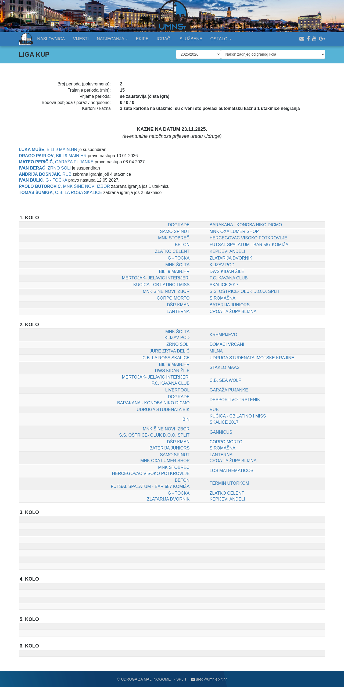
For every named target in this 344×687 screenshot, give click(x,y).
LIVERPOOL (177, 390)
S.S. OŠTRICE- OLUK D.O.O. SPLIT (245, 291)
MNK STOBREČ (173, 238)
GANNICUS (221, 432)
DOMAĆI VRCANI (227, 344)
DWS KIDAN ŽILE (227, 271)
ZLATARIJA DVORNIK (231, 258)
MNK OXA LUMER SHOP (234, 231)
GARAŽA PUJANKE (74, 162)
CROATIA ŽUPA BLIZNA (233, 311)
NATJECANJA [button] (112, 39)
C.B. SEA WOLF (225, 380)
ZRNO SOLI (59, 168)
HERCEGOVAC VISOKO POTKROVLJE (248, 238)
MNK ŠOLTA (177, 264)
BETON (182, 244)
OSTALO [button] (220, 39)
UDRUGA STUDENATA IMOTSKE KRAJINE (252, 357)
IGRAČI (164, 39)
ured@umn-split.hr (209, 679)
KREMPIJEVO (223, 334)
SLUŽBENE (191, 39)
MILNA (216, 351)
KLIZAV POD (222, 264)
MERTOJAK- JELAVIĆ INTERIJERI (156, 278)
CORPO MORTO (173, 298)
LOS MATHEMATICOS (231, 470)
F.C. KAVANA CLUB (229, 278)
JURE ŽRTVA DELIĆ (170, 351)
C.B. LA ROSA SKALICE (78, 192)
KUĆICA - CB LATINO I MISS (161, 284)
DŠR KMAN (178, 305)
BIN (186, 419)
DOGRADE (178, 224)
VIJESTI (81, 39)
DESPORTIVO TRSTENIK (235, 399)
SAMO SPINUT (174, 231)
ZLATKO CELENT (172, 251)
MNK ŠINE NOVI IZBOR (86, 186)
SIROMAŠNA (222, 298)
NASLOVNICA (51, 39)
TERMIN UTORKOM (229, 483)
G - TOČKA (56, 180)
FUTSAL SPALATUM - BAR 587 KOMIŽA (249, 244)
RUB (66, 174)
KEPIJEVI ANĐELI (227, 251)
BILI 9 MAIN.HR (61, 149)
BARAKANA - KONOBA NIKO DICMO (246, 224)
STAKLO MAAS (225, 367)
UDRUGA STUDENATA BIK (163, 409)
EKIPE (142, 39)
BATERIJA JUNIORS (230, 305)
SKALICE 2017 (224, 284)
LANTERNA (178, 311)
